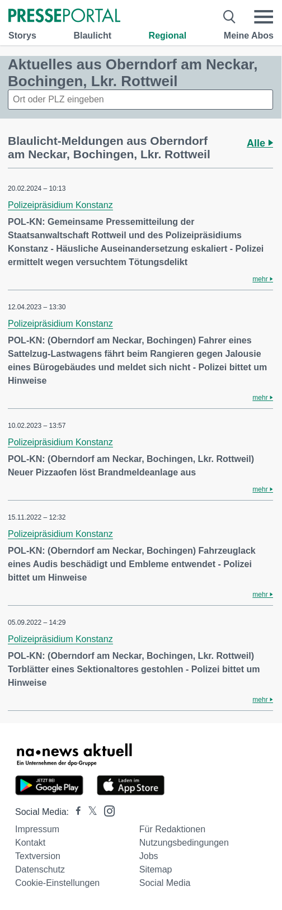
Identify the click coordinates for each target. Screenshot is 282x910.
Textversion (37, 856)
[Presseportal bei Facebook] (75, 812)
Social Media (165, 883)
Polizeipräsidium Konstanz (60, 205)
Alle (260, 143)
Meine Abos (249, 35)
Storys (22, 35)
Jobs (148, 856)
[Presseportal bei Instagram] (106, 810)
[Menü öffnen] (263, 17)
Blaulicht (92, 35)
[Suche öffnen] (230, 17)
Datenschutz (40, 869)
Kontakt (30, 842)
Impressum (37, 829)
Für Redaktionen (172, 829)
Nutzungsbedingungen (184, 842)
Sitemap (155, 869)
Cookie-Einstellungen (57, 883)
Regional (168, 35)
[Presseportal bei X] (89, 812)
